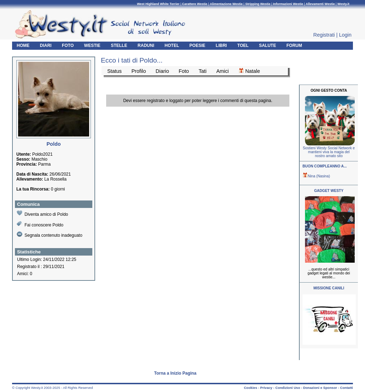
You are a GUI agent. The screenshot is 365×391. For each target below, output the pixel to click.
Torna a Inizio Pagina (175, 373)
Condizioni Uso (287, 388)
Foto (184, 71)
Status (114, 71)
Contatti (346, 388)
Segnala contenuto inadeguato (49, 234)
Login (345, 35)
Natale (249, 71)
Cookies (250, 388)
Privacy (266, 388)
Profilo (138, 71)
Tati (202, 71)
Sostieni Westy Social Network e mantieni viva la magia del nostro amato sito (329, 152)
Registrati (324, 35)
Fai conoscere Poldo (40, 224)
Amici (222, 71)
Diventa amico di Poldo (42, 213)
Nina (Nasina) (316, 176)
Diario (162, 71)
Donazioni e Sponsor (320, 388)
